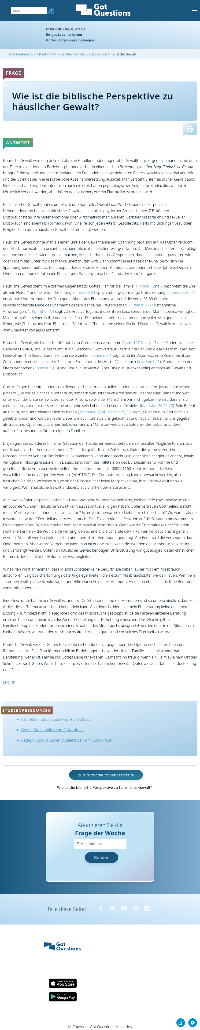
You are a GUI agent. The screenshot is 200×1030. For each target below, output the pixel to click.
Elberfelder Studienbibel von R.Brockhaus (56, 719)
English (9, 682)
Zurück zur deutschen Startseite (106, 775)
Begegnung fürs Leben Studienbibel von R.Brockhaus (66, 740)
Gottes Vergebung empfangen (70, 40)
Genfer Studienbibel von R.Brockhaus (52, 729)
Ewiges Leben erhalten (64, 34)
